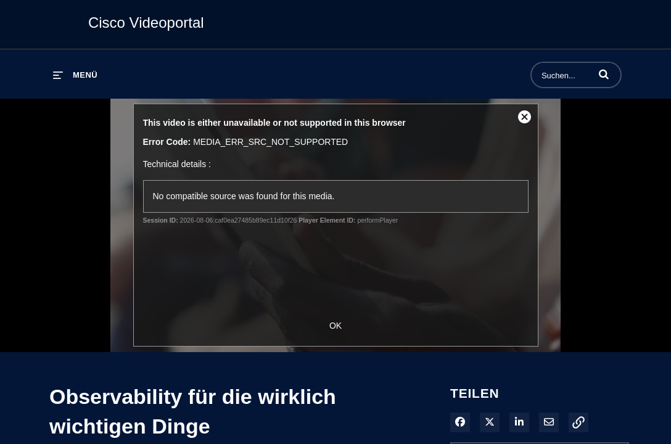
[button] (604, 74)
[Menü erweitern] (75, 75)
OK (335, 326)
